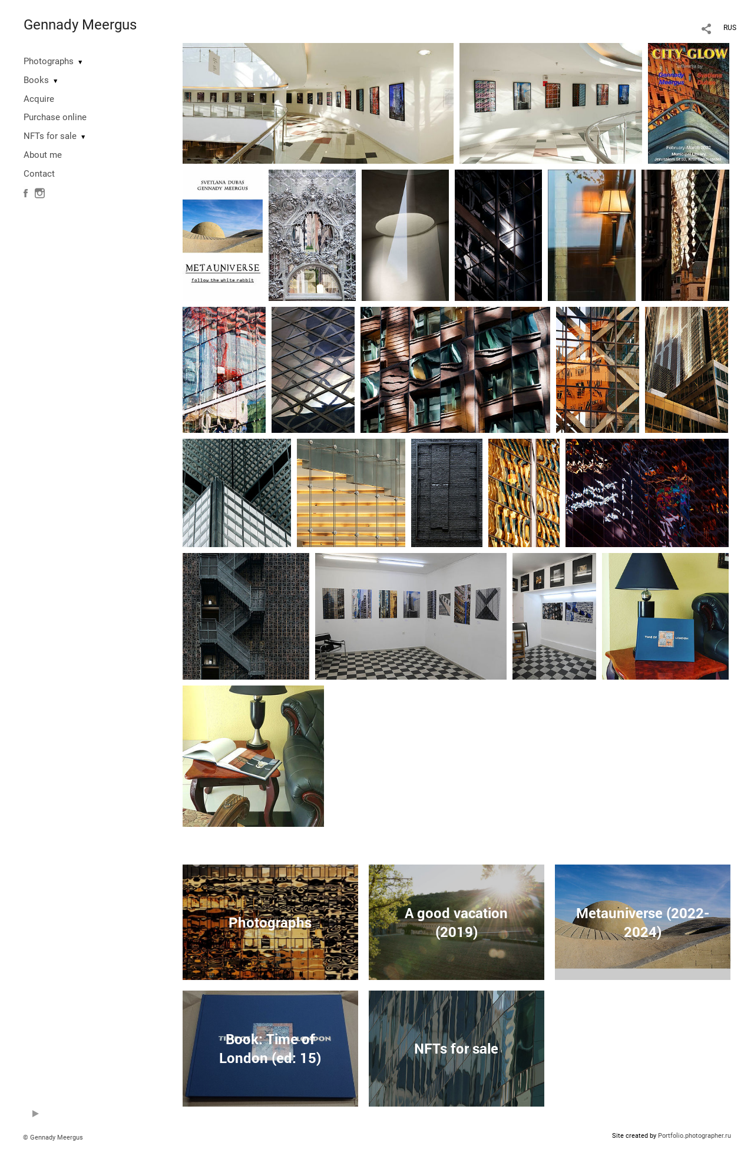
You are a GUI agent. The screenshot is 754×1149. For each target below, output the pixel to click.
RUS (729, 28)
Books (36, 80)
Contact (39, 173)
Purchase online (55, 117)
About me (43, 155)
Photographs (49, 61)
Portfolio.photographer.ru (694, 1136)
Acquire (39, 99)
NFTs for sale (50, 136)
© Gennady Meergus (53, 1137)
